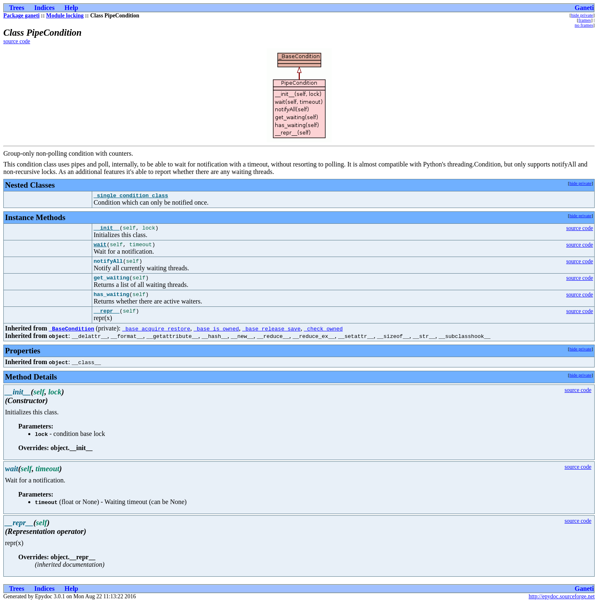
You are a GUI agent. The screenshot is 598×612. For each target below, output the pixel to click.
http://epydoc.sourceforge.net (562, 605)
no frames (584, 24)
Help (71, 7)
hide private (582, 14)
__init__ (106, 230)
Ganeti (584, 7)
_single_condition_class (130, 196)
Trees (17, 7)
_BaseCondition (71, 337)
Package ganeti (21, 15)
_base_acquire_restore (156, 337)
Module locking (64, 15)
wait (99, 248)
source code (16, 41)
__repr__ (106, 319)
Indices (44, 7)
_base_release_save (271, 337)
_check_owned (323, 337)
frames (584, 19)
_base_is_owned (216, 337)
